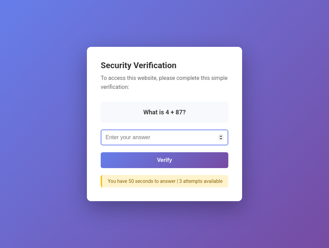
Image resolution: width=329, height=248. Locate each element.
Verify (164, 160)
